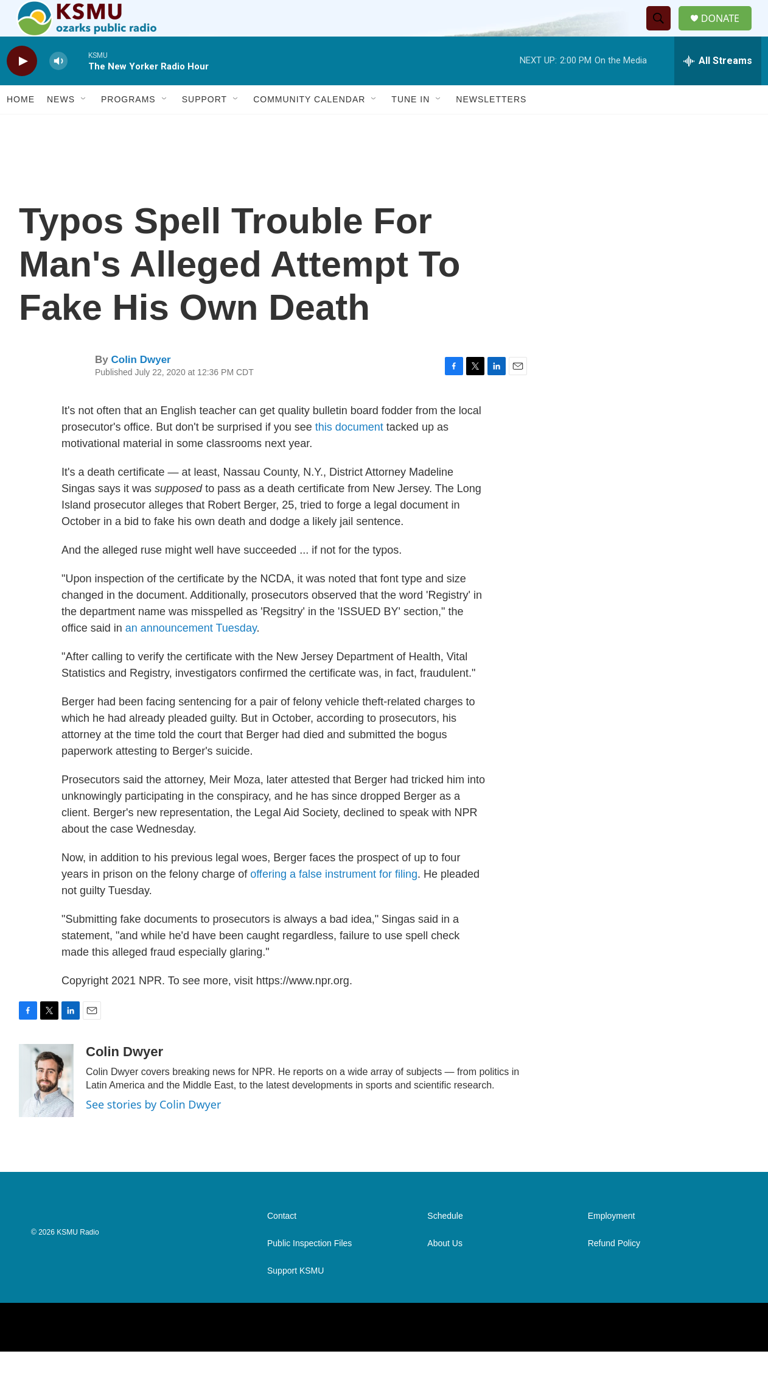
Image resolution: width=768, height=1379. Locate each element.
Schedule (445, 1243)
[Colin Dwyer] (46, 1107)
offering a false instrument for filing (333, 901)
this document (349, 454)
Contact (281, 1243)
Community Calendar (309, 127)
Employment (611, 1243)
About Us (445, 1270)
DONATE (727, 32)
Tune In (410, 127)
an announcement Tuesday (191, 655)
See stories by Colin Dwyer (153, 1131)
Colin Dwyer (140, 387)
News (61, 127)
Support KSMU (295, 1298)
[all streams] (717, 88)
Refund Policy (614, 1270)
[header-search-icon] (663, 32)
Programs (128, 127)
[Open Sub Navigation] (84, 127)
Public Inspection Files (309, 1270)
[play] (22, 89)
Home (21, 127)
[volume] (58, 88)
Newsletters (491, 127)
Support (204, 127)
